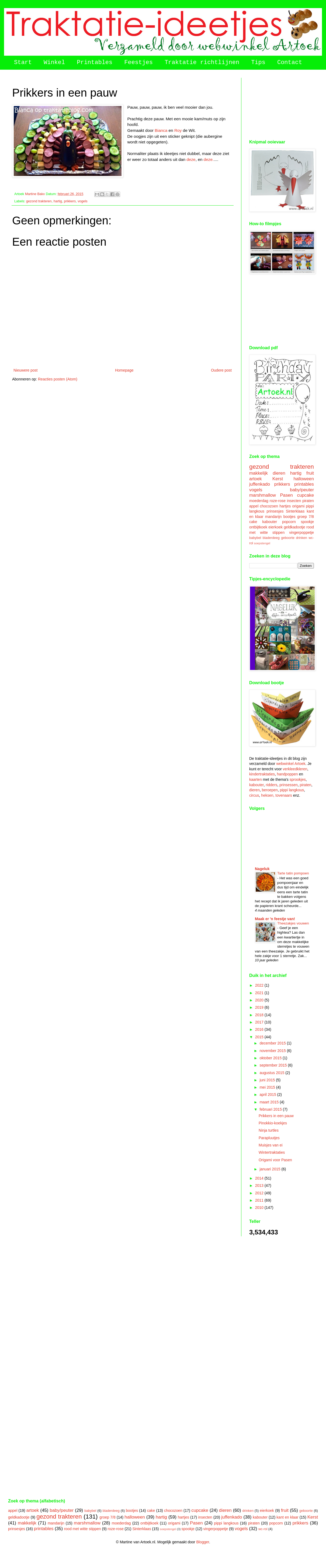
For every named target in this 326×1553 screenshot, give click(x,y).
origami (298, 506)
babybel (255, 538)
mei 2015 (267, 1087)
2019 (260, 1007)
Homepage (124, 370)
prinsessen (288, 785)
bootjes (289, 516)
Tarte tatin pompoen (293, 873)
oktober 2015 (271, 1058)
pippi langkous (292, 790)
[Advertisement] (281, 105)
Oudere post (221, 370)
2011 (260, 1200)
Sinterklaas (295, 511)
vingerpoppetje (301, 532)
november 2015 (273, 1051)
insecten (294, 501)
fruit (310, 473)
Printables (94, 62)
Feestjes (138, 62)
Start (23, 62)
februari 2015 (271, 1109)
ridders (272, 785)
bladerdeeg (271, 538)
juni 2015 (267, 1080)
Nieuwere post (25, 370)
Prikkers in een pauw (276, 1116)
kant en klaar (287, 1517)
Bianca (161, 130)
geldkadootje (294, 527)
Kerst (277, 478)
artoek (255, 478)
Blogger (202, 1542)
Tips (258, 62)
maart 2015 (269, 1102)
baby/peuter (302, 489)
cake (253, 522)
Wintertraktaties (272, 1152)
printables (304, 484)
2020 (260, 1000)
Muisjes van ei (271, 1145)
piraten (308, 501)
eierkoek (275, 527)
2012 (260, 1193)
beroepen (270, 790)
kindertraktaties (262, 774)
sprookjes (298, 779)
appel (253, 506)
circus (254, 795)
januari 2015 (270, 1169)
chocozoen (269, 506)
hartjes (285, 506)
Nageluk (262, 869)
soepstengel (262, 543)
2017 (260, 1022)
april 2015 (268, 1094)
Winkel (54, 62)
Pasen (286, 495)
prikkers (70, 201)
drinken (301, 538)
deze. (209, 159)
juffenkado (259, 484)
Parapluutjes (269, 1138)
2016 (260, 1029)
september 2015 (273, 1065)
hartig (58, 201)
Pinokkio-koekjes (273, 1123)
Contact (289, 62)
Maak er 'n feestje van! (275, 919)
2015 (260, 1037)
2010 (260, 1207)
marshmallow (262, 495)
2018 (260, 1015)
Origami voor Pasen (275, 1160)
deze (190, 159)
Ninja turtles (269, 1130)
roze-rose (278, 501)
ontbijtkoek (258, 527)
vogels (82, 201)
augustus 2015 (272, 1073)
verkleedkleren (295, 769)
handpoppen (287, 774)
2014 (260, 1178)
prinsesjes (274, 511)
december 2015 (273, 1043)
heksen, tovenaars (276, 795)
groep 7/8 (305, 516)
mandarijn (273, 516)
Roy (178, 130)
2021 (260, 993)
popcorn (289, 522)
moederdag (258, 501)
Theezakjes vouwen (293, 923)
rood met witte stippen (82, 1529)
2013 (260, 1185)
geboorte (287, 538)
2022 (260, 985)
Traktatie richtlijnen (202, 62)
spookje (307, 522)
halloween (303, 478)
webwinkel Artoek (290, 763)
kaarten (255, 779)
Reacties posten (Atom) (57, 379)
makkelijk (258, 473)
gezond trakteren (39, 201)
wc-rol (263, 1529)
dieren (279, 473)
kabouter (269, 522)
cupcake (305, 495)
